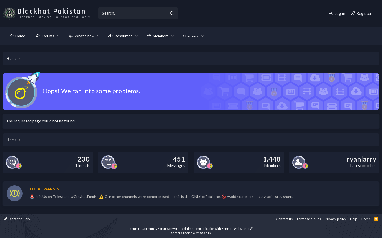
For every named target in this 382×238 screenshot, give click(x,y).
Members (160, 35)
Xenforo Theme (191, 233)
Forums (48, 35)
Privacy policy (335, 219)
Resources (123, 35)
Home (20, 35)
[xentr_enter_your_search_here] (132, 13)
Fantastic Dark (17, 219)
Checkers (191, 36)
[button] (58, 35)
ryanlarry (361, 159)
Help (353, 219)
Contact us (284, 219)
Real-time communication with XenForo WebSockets (216, 228)
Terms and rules (308, 219)
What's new (84, 35)
